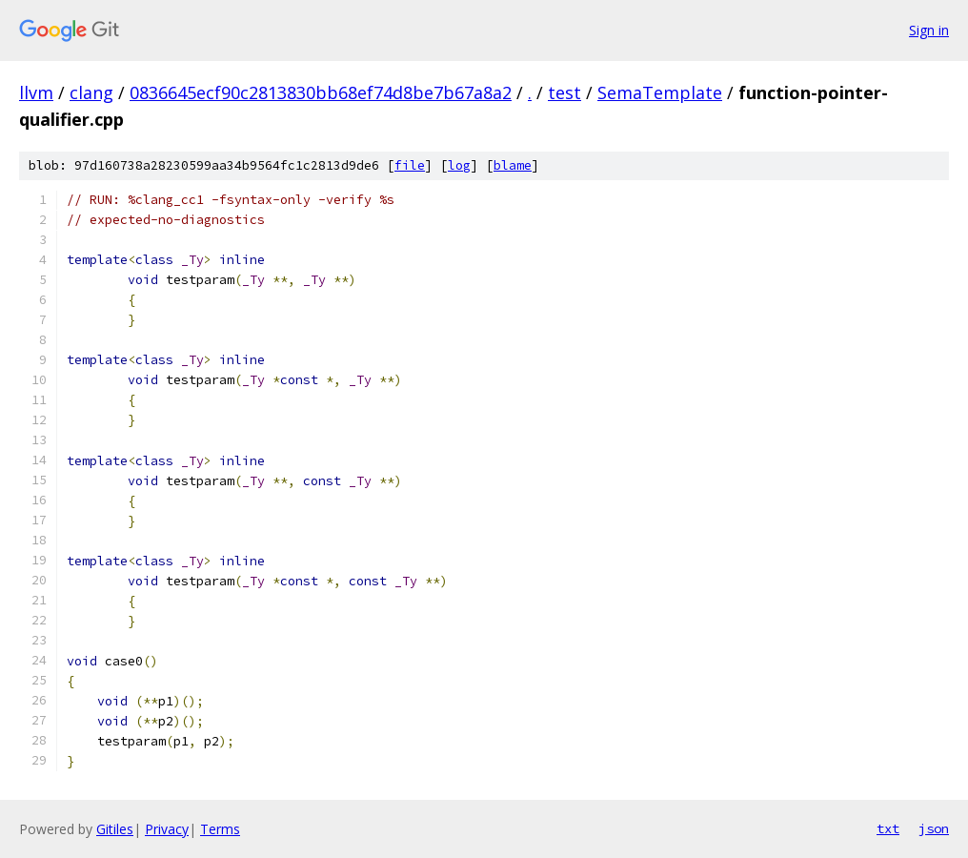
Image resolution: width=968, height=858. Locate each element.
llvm (36, 92)
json (933, 828)
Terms (220, 829)
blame (513, 165)
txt (888, 828)
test (564, 92)
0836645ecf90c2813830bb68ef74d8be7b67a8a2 (321, 92)
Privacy (167, 829)
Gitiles (114, 829)
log (459, 165)
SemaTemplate (659, 92)
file (409, 165)
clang (91, 92)
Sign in (929, 30)
